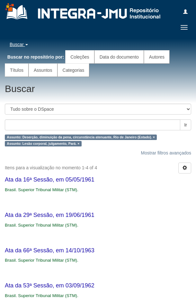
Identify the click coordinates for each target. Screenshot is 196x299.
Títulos (16, 70)
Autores (157, 57)
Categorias (74, 70)
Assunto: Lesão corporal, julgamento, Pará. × (43, 143)
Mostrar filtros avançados (166, 152)
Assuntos (43, 70)
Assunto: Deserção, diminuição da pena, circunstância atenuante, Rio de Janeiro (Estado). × (81, 137)
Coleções (79, 57)
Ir (185, 124)
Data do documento (119, 57)
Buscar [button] (19, 44)
